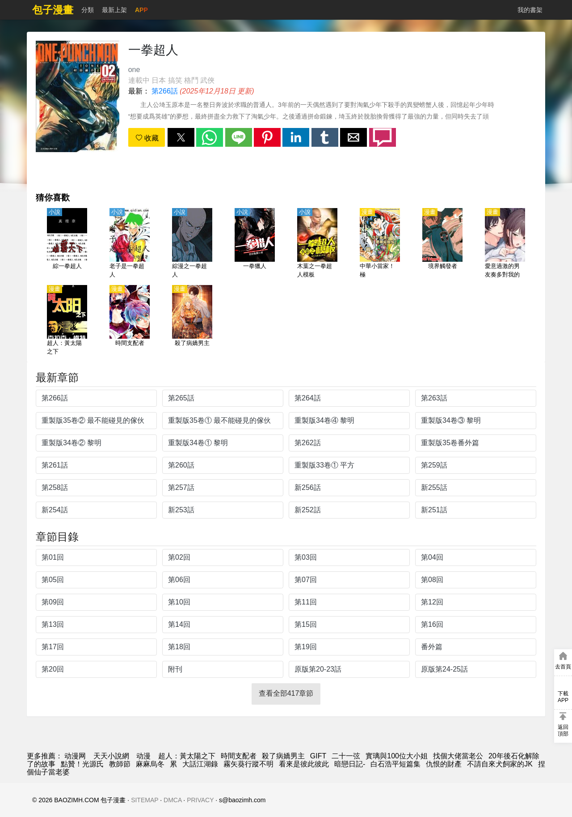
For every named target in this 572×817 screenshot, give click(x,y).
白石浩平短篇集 (395, 764)
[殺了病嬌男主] (192, 321)
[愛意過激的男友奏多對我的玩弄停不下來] (505, 244)
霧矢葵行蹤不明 (248, 764)
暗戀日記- (349, 764)
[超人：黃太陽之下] (67, 321)
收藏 (147, 138)
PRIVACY (200, 800)
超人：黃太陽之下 (186, 756)
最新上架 (114, 9)
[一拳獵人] (255, 244)
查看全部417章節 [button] (286, 693)
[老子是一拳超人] (129, 244)
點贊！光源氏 (82, 764)
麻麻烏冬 (150, 764)
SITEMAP (144, 800)
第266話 (164, 91)
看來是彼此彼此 (304, 764)
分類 (87, 9)
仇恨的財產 (444, 764)
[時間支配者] (129, 321)
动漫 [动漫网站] (143, 756)
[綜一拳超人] (67, 244)
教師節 (119, 764)
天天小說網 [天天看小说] (111, 756)
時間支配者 (239, 756)
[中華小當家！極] (380, 244)
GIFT (318, 756)
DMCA (172, 800)
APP (141, 9)
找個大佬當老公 (458, 756)
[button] (181, 137)
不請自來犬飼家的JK (500, 764)
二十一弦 (346, 756)
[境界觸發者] (442, 244)
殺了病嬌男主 (283, 756)
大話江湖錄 (200, 764)
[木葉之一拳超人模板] (317, 244)
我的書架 (530, 9)
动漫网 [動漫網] (75, 756)
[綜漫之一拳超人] (192, 244)
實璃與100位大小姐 (397, 756)
